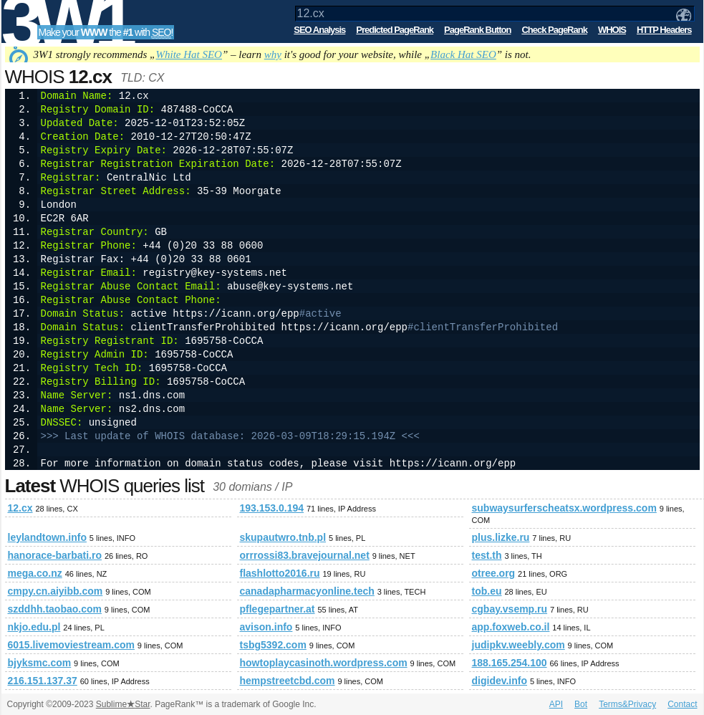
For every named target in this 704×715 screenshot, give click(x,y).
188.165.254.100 (509, 662)
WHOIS (612, 29)
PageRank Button (477, 29)
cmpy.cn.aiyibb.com (55, 591)
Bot (580, 704)
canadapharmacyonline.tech (307, 591)
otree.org (494, 573)
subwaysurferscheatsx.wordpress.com (564, 508)
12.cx (20, 508)
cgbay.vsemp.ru (510, 609)
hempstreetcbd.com (287, 680)
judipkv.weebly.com (518, 645)
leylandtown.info (47, 537)
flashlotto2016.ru (280, 573)
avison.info (266, 627)
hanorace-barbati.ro (55, 555)
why (272, 54)
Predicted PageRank (394, 29)
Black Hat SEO (463, 54)
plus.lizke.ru (501, 537)
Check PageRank (554, 29)
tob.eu (487, 591)
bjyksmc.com (40, 662)
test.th (487, 555)
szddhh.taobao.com (55, 609)
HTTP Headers (664, 29)
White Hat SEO (188, 54)
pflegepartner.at (277, 609)
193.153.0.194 (272, 508)
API (556, 704)
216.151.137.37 (42, 680)
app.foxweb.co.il (511, 627)
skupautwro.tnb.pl (283, 537)
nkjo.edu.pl (34, 627)
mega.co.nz (35, 573)
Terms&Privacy (627, 704)
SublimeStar (123, 704)
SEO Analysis (319, 29)
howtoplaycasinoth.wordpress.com (324, 662)
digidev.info (500, 680)
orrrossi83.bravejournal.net (305, 555)
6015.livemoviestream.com (71, 645)
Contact (682, 704)
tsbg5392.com (273, 645)
